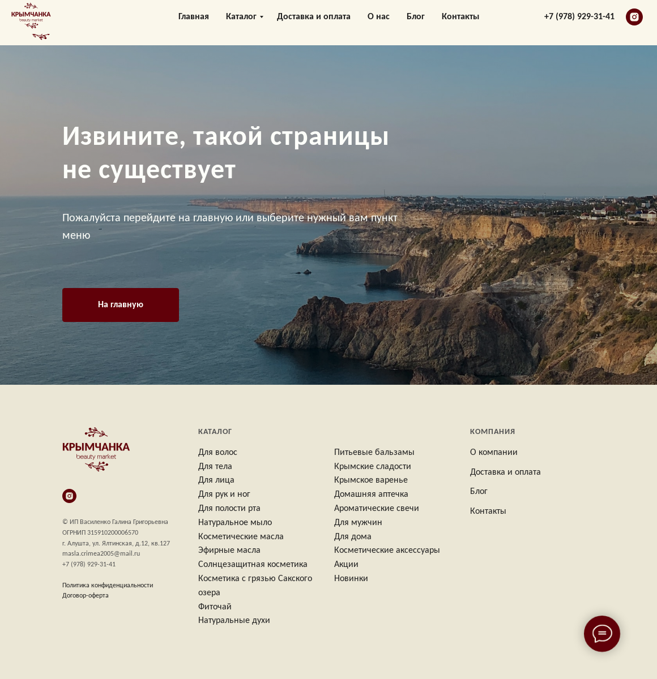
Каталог (241, 22)
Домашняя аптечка (371, 494)
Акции (346, 564)
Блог (416, 22)
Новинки (351, 578)
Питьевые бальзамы (374, 452)
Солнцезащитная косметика (253, 564)
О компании (494, 452)
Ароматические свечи (376, 508)
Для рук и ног (224, 494)
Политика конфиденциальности (107, 585)
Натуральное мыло (235, 522)
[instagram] (634, 22)
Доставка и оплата (314, 22)
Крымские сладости (372, 466)
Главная (193, 22)
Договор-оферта (85, 595)
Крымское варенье (371, 480)
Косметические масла (241, 537)
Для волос (217, 452)
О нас (379, 22)
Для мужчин (358, 522)
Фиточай (215, 607)
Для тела (215, 466)
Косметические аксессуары (387, 550)
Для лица (216, 480)
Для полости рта (229, 508)
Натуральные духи (234, 620)
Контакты (460, 22)
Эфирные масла (229, 550)
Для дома (353, 537)
